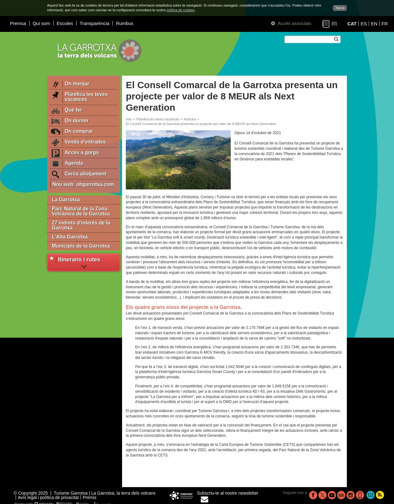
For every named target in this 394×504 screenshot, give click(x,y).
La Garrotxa (66, 199)
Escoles (65, 23)
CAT (352, 23)
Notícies (190, 119)
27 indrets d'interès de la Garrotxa (81, 225)
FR (385, 23)
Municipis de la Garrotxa (81, 246)
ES (364, 23)
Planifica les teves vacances (158, 119)
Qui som (41, 23)
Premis (89, 497)
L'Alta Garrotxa (70, 236)
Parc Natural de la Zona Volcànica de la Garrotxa (81, 211)
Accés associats (291, 23)
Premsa (18, 23)
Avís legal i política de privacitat (48, 497)
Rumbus (124, 23)
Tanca (339, 8)
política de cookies (180, 10)
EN (374, 23)
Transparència (94, 23)
